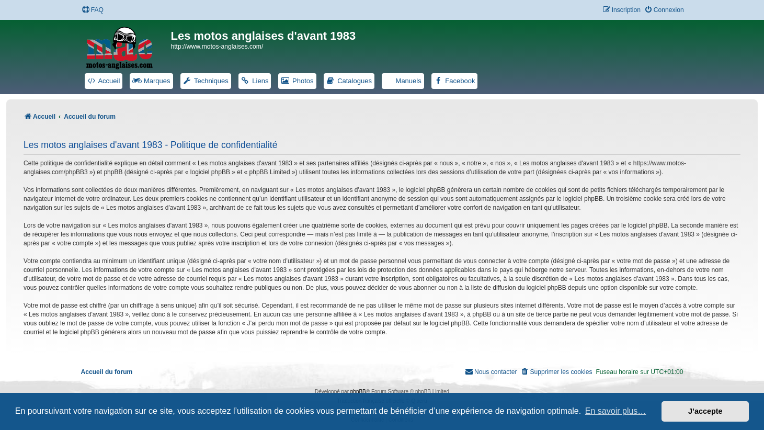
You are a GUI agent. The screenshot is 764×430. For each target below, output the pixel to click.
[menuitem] (93, 10)
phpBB (358, 391)
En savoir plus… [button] (615, 410)
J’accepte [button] (705, 411)
